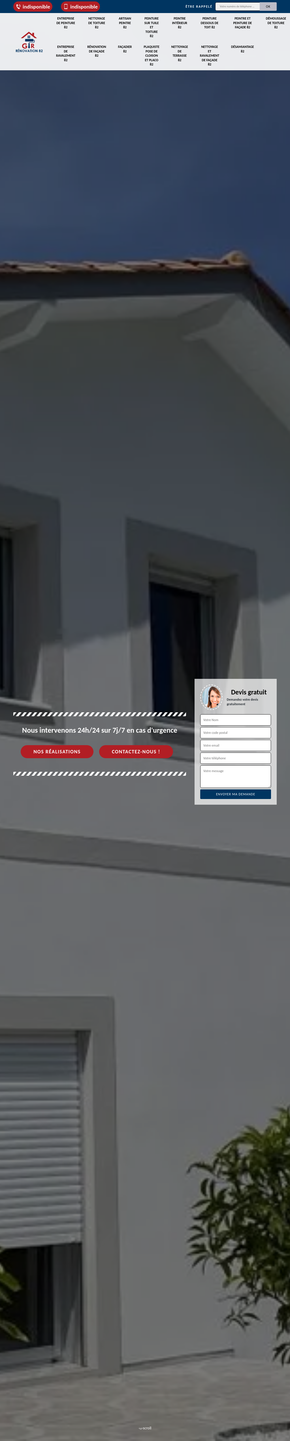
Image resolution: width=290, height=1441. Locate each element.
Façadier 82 (125, 49)
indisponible (33, 6)
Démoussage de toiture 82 (276, 22)
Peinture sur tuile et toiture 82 (151, 27)
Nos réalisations (57, 752)
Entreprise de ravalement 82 (65, 53)
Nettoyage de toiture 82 (96, 22)
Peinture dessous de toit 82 (209, 22)
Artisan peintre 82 (125, 22)
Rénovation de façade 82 (96, 51)
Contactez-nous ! (136, 752)
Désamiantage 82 (242, 49)
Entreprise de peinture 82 (65, 22)
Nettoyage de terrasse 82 (179, 53)
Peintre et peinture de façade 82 (242, 22)
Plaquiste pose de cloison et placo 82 (151, 55)
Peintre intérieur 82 (179, 22)
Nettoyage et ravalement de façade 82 (209, 55)
